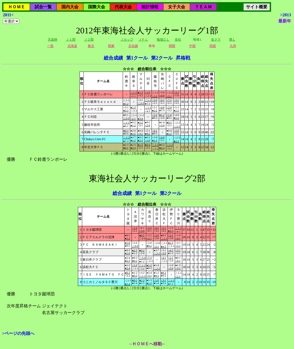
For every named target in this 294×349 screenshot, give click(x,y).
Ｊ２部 (89, 39)
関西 (172, 46)
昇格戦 (183, 58)
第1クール (137, 58)
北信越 (133, 46)
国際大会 (96, 7)
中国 (192, 46)
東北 (91, 46)
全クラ (216, 39)
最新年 (284, 21)
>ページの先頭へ (18, 333)
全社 (178, 39)
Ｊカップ (126, 39)
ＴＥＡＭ (203, 7)
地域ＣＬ (163, 39)
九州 (233, 46)
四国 (212, 46)
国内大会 (69, 7)
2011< (8, 15)
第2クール (162, 58)
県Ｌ (232, 39)
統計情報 (149, 7)
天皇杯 (52, 39)
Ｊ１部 (71, 39)
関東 (111, 46)
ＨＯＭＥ (16, 7)
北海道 (72, 46)
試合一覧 (43, 7)
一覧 (50, 46)
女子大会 (176, 7)
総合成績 (113, 58)
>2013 (285, 15)
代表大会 (123, 7)
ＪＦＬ (143, 39)
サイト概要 (256, 7)
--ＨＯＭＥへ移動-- (147, 344)
